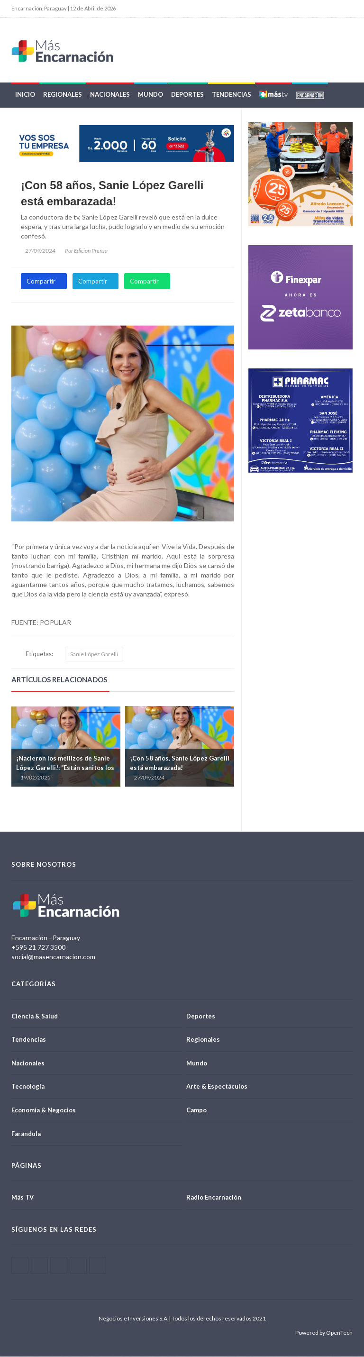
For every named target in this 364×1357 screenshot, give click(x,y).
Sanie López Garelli (94, 654)
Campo (196, 1110)
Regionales (62, 95)
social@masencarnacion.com (53, 957)
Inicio (25, 95)
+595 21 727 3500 (38, 948)
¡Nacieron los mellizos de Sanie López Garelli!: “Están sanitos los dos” (65, 768)
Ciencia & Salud (34, 1016)
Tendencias (231, 95)
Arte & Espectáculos (216, 1087)
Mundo (150, 95)
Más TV (22, 1197)
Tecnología (28, 1087)
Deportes (187, 95)
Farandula (26, 1133)
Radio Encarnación (213, 1197)
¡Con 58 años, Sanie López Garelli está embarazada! (112, 193)
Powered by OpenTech (324, 1333)
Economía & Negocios (43, 1110)
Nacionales (110, 95)
